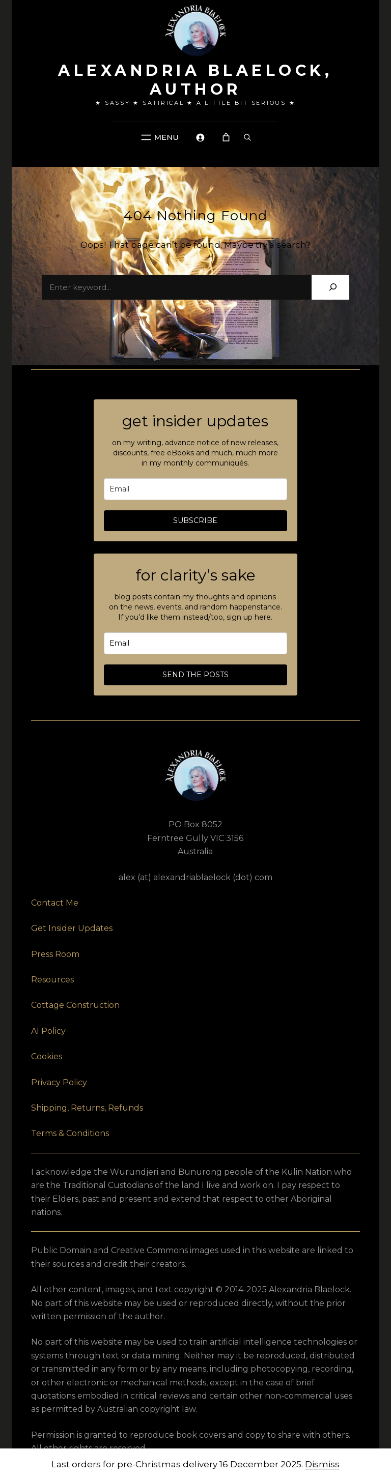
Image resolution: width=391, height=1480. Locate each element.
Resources (52, 979)
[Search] (333, 287)
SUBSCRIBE (195, 520)
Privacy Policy (59, 1082)
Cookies (46, 1056)
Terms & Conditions (70, 1133)
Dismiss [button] (322, 1464)
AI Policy (48, 1031)
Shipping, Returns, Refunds (87, 1108)
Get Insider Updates (72, 928)
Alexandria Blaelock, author (195, 80)
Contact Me (54, 903)
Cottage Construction (75, 1005)
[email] (195, 489)
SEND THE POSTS (195, 674)
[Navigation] (159, 137)
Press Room (55, 954)
